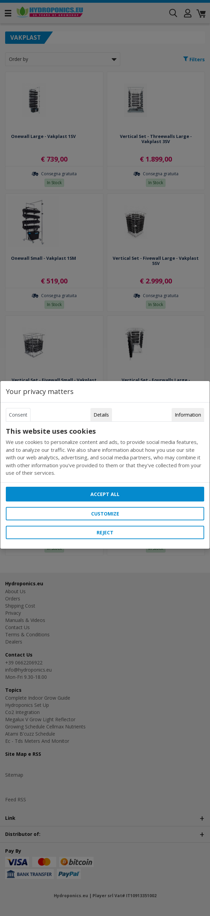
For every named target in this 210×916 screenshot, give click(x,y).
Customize (105, 513)
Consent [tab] (18, 414)
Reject (105, 532)
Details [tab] (101, 414)
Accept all (105, 494)
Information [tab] (188, 414)
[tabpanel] (105, 452)
